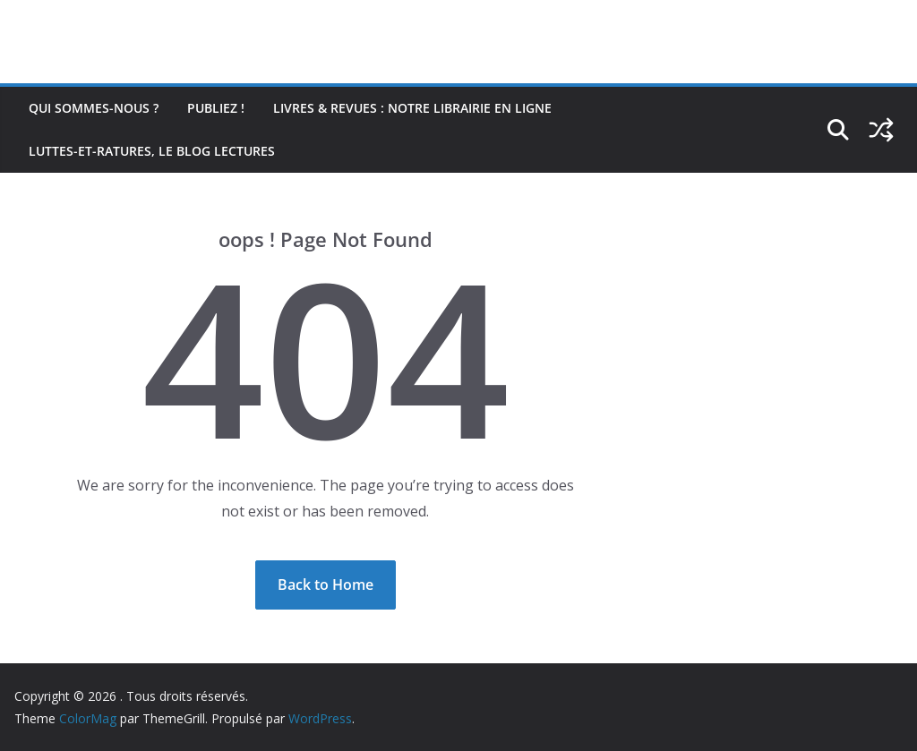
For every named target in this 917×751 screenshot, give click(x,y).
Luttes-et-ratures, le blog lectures (152, 150)
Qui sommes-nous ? (94, 107)
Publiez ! (215, 107)
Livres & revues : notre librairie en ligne (412, 107)
